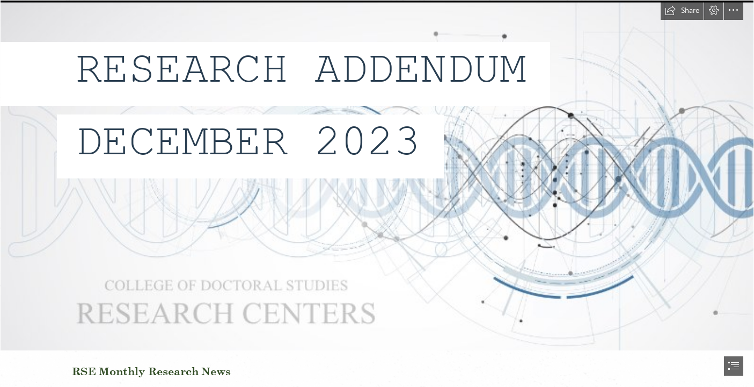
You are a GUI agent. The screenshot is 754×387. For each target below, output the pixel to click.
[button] (682, 10)
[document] (377, 193)
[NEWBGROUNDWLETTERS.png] (377, 175)
